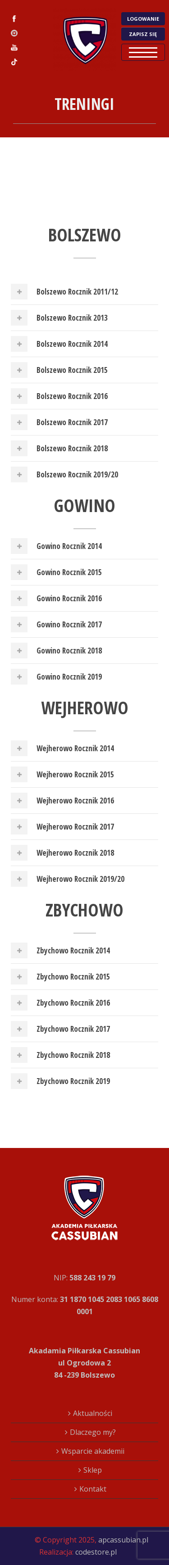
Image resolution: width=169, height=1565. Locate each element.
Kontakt (92, 1489)
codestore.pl (96, 1552)
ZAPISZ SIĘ (143, 34)
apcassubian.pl (123, 1540)
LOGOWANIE (143, 18)
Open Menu (143, 52)
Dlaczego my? (93, 1432)
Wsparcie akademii (92, 1451)
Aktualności (92, 1413)
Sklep (92, 1470)
